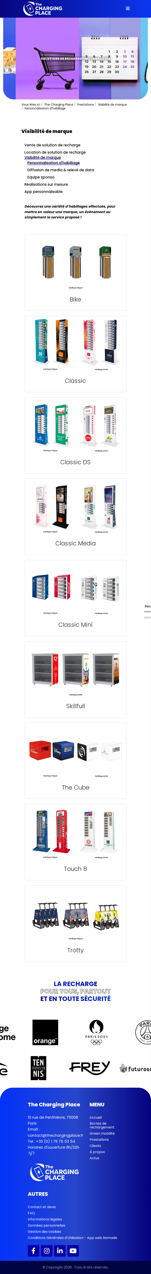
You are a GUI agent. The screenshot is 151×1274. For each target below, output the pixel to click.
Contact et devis (42, 1207)
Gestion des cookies (44, 1231)
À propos (97, 1151)
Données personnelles (46, 1225)
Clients (95, 1145)
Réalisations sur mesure (46, 184)
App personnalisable (43, 191)
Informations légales (45, 1219)
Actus (94, 1158)
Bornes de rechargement (102, 1125)
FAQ (31, 1213)
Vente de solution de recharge (52, 145)
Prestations (99, 1139)
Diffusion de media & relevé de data (60, 170)
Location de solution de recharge (55, 152)
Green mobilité (102, 1133)
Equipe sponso (41, 177)
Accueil (96, 1117)
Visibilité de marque (42, 157)
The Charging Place (58, 104)
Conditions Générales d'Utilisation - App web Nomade (72, 1237)
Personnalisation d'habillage (53, 162)
